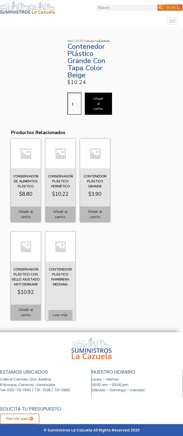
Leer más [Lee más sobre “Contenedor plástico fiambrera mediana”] (60, 315)
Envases (104, 41)
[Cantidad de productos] (74, 104)
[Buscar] (160, 8)
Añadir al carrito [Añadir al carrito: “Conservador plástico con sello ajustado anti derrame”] (26, 312)
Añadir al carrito (98, 103)
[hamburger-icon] (172, 21)
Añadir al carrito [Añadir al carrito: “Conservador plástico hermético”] (60, 214)
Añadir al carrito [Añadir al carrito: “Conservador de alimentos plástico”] (26, 214)
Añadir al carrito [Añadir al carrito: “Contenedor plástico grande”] (95, 214)
